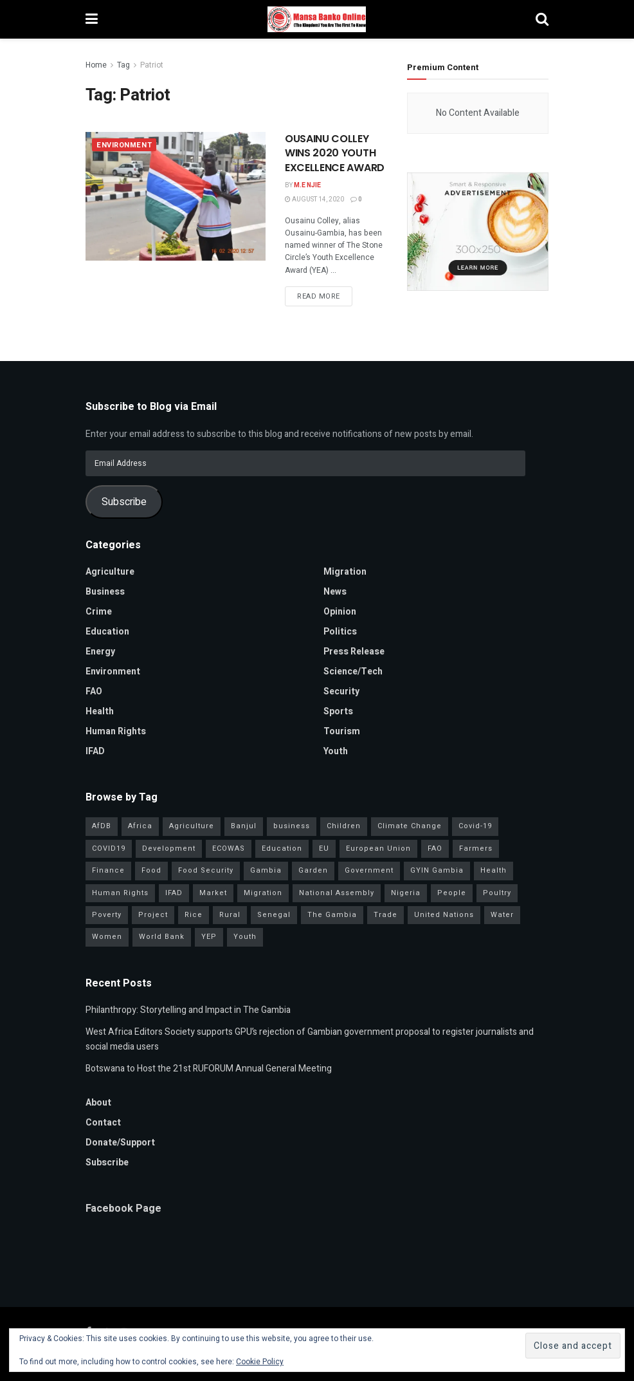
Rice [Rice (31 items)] (194, 914)
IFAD (95, 751)
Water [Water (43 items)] (502, 914)
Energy (100, 651)
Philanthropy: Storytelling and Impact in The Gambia (188, 1010)
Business (105, 591)
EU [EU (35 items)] (324, 848)
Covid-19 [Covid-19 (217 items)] (475, 825)
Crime (99, 611)
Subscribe (124, 502)
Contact (103, 1122)
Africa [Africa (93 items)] (140, 825)
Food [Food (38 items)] (151, 870)
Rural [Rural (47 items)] (229, 914)
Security (341, 691)
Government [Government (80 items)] (369, 870)
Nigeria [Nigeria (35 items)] (406, 892)
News (335, 591)
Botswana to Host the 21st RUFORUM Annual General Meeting (209, 1068)
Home (96, 65)
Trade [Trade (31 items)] (385, 914)
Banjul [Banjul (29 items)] (244, 825)
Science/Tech (353, 671)
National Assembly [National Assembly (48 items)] (336, 892)
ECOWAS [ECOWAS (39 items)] (228, 848)
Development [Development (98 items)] (168, 848)
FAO (94, 691)
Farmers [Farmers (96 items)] (476, 848)
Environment (124, 145)
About (98, 1102)
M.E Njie (307, 185)
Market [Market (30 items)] (213, 892)
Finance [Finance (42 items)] (108, 870)
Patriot (151, 65)
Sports (338, 711)
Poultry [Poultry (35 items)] (497, 892)
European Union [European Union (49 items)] (378, 848)
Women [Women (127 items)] (107, 936)
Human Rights (116, 731)
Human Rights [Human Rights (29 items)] (120, 892)
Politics (340, 631)
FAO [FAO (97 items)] (435, 848)
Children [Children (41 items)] (344, 825)
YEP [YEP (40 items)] (209, 936)
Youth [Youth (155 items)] (245, 936)
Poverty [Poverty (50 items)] (107, 914)
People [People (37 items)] (451, 892)
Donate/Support (120, 1142)
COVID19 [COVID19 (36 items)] (108, 848)
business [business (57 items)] (291, 825)
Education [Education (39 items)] (282, 848)
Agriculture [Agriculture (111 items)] (191, 825)
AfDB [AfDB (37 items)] (101, 825)
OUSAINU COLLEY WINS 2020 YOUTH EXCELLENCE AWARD (335, 153)
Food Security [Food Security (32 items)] (205, 870)
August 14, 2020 (314, 199)
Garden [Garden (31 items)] (313, 870)
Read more (318, 296)
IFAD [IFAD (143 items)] (174, 892)
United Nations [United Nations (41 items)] (444, 914)
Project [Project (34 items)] (153, 914)
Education (107, 631)
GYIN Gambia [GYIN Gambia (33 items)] (437, 870)
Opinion (339, 611)
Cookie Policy (260, 1361)
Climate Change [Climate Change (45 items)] (409, 825)
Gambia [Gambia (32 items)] (266, 870)
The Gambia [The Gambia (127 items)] (332, 914)
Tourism (341, 731)
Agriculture (110, 572)
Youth (335, 751)
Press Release (354, 651)
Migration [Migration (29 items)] (263, 892)
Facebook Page (123, 1208)
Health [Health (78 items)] (493, 870)
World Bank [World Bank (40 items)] (162, 936)
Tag (123, 65)
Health (100, 711)
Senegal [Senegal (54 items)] (274, 914)
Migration (345, 572)
